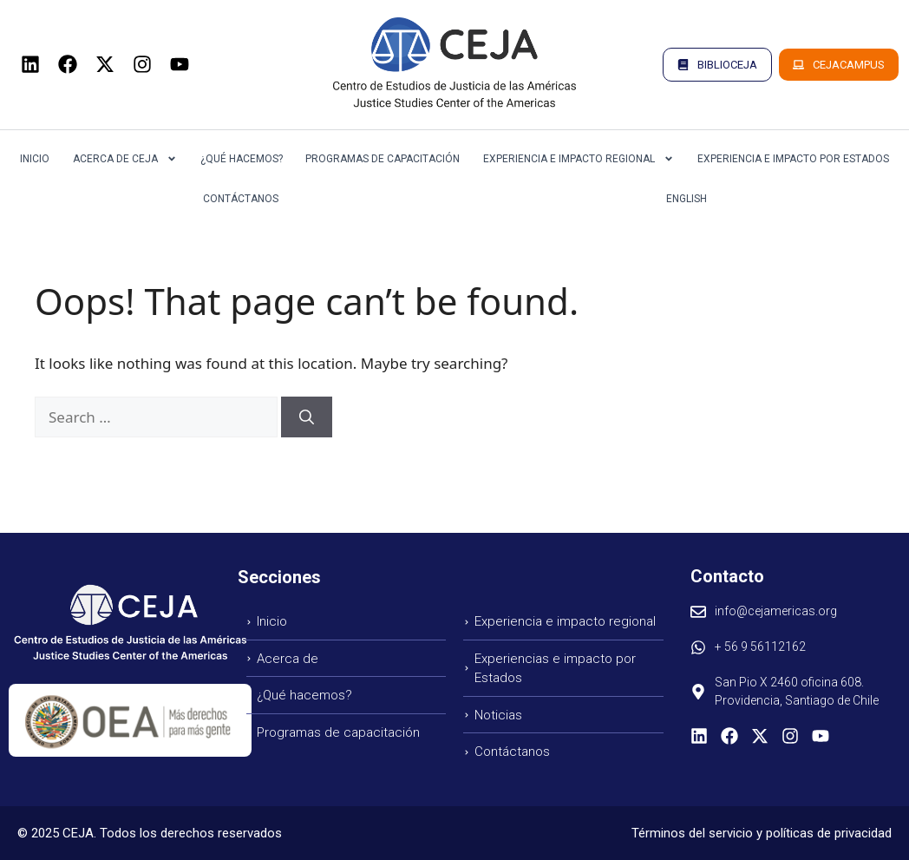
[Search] (306, 417)
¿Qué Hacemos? (241, 159)
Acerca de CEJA (125, 159)
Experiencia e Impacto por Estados (793, 159)
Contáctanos (240, 199)
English (686, 199)
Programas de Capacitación (382, 159)
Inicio (34, 159)
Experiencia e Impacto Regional (578, 159)
